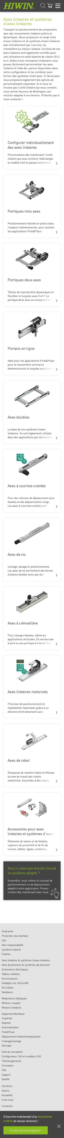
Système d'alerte (11, 949)
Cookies (6, 954)
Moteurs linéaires (11, 1007)
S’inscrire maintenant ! (26, 1130)
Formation (7, 1065)
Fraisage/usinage (11, 1041)
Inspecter (7, 1018)
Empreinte (7, 931)
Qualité (5, 1079)
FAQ (4, 1070)
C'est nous (7, 1099)
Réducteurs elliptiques (14, 998)
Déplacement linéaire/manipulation (21, 1036)
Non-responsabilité (12, 945)
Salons (5, 1090)
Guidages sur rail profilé (15, 983)
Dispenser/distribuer (13, 1013)
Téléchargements (11, 1061)
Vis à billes (8, 987)
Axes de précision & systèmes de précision (26, 964)
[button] (56, 163)
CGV (4, 940)
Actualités (7, 1095)
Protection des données (15, 935)
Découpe (6, 1045)
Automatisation (10, 1027)
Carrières (7, 1086)
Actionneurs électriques (15, 969)
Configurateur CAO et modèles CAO (21, 1056)
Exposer (6, 1022)
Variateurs (7, 992)
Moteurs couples (11, 1003)
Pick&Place (8, 1032)
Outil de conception (12, 1051)
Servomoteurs (10, 978)
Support (6, 1074)
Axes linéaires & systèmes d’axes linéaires (26, 960)
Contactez (7, 1106)
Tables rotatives (11, 974)
